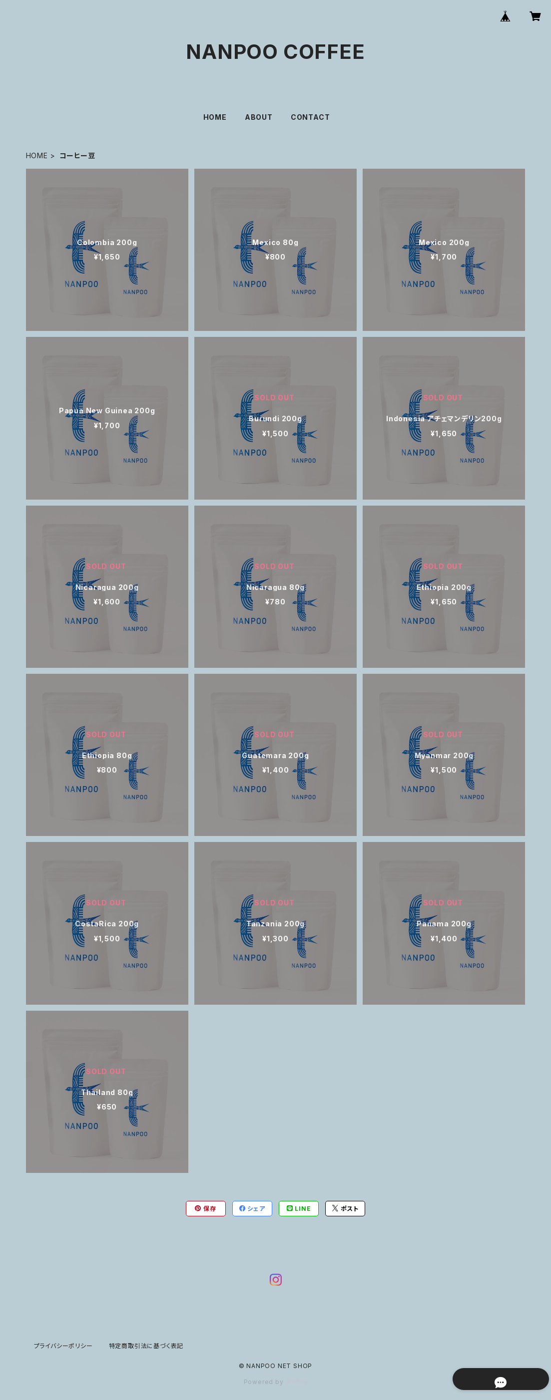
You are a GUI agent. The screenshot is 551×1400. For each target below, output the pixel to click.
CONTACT (310, 117)
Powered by (276, 1382)
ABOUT (259, 117)
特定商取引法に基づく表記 (146, 1346)
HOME (215, 117)
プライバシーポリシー (63, 1346)
